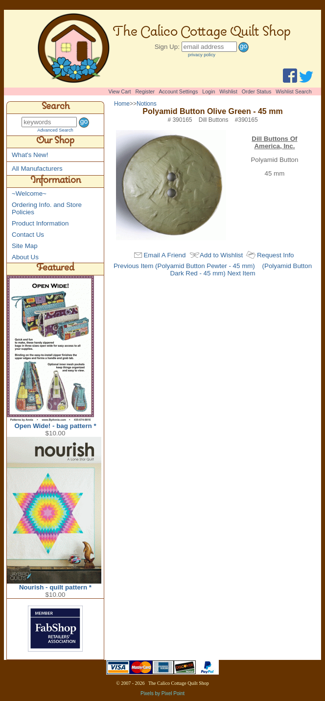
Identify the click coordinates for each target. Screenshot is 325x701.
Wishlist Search (293, 91)
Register (145, 91)
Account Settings (178, 91)
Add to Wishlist (221, 255)
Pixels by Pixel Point (162, 693)
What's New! (30, 154)
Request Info (275, 255)
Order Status (256, 91)
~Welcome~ (29, 193)
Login (208, 91)
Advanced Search (55, 130)
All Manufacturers (37, 168)
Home (122, 103)
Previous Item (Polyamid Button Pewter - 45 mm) (184, 266)
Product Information (40, 223)
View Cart (120, 91)
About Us (25, 257)
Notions (147, 103)
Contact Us (28, 234)
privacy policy (201, 54)
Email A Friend (164, 255)
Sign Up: (167, 46)
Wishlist (228, 91)
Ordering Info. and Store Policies (47, 208)
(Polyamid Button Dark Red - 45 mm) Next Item (241, 269)
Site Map (25, 245)
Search (56, 107)
